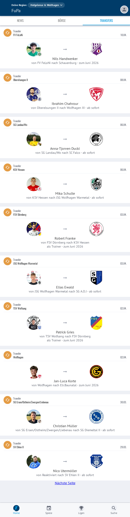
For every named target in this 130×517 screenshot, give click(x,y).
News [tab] (20, 20)
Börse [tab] (62, 20)
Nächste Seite (65, 483)
